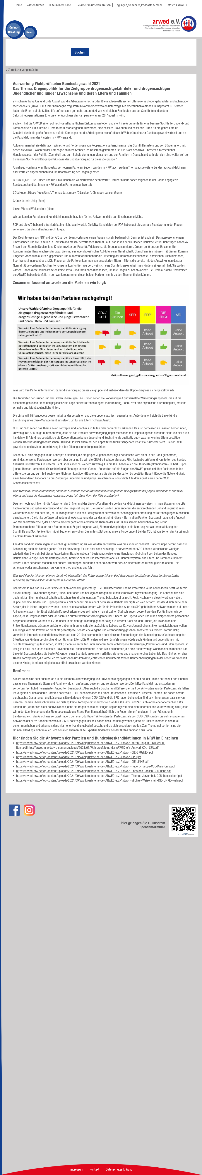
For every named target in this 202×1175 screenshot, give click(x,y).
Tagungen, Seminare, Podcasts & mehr (138, 5)
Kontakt (94, 1169)
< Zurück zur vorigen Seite (22, 70)
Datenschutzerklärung (119, 1169)
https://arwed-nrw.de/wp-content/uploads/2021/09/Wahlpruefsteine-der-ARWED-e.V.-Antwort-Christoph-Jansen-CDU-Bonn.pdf (93, 771)
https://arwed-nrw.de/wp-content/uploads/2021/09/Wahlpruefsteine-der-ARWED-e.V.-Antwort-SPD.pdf (78, 757)
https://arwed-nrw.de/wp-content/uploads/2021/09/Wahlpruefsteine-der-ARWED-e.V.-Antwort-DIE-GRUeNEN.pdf (84, 752)
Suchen (80, 52)
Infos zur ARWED (177, 5)
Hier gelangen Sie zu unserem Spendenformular (143, 825)
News (29, 32)
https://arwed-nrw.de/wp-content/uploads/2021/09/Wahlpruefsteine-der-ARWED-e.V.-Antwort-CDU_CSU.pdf (93, 747)
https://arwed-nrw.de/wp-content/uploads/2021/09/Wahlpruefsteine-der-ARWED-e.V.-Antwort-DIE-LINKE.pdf (82, 761)
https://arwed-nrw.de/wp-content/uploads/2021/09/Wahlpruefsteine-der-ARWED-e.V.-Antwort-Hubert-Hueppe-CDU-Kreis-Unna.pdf (95, 766)
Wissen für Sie (35, 5)
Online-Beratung (14, 29)
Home (18, 5)
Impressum (76, 1169)
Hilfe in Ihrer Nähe (60, 5)
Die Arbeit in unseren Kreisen (93, 5)
